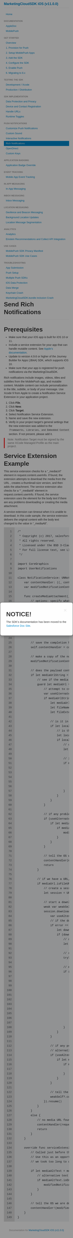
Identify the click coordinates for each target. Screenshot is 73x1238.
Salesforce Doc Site (18, 625)
